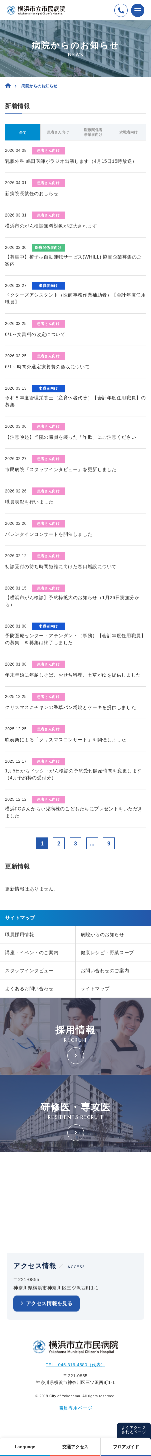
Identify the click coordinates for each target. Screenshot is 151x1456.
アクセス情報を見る (49, 1303)
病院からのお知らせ (102, 934)
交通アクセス (75, 1446)
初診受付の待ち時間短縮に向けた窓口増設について (61, 566)
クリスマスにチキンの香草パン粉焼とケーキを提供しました (70, 707)
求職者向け (128, 132)
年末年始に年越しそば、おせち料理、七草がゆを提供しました (73, 675)
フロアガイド (126, 1446)
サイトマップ (95, 988)
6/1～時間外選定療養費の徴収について (47, 366)
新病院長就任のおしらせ (31, 193)
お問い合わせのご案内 (105, 970)
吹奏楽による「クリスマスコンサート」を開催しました (65, 739)
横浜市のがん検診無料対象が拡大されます (51, 226)
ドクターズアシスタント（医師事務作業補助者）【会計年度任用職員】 (75, 298)
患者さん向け (58, 132)
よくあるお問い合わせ (29, 988)
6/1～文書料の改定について (35, 334)
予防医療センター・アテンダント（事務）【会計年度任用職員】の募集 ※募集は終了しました (75, 639)
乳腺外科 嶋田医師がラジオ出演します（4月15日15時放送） (71, 161)
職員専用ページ (76, 1408)
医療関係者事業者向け (93, 132)
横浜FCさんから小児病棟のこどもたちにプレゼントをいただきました (74, 812)
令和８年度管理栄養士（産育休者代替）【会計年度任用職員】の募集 (75, 401)
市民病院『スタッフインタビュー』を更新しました (61, 469)
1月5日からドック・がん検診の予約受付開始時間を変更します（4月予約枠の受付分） (73, 774)
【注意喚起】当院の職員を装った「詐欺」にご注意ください (70, 437)
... (92, 843)
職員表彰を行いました (29, 501)
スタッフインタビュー (29, 970)
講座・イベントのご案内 (31, 952)
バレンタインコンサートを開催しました (48, 534)
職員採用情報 (19, 934)
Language (25, 1446)
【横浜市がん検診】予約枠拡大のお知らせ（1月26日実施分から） (72, 601)
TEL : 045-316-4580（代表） (75, 1364)
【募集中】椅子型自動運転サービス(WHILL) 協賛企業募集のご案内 (73, 260)
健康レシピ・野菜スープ (107, 952)
